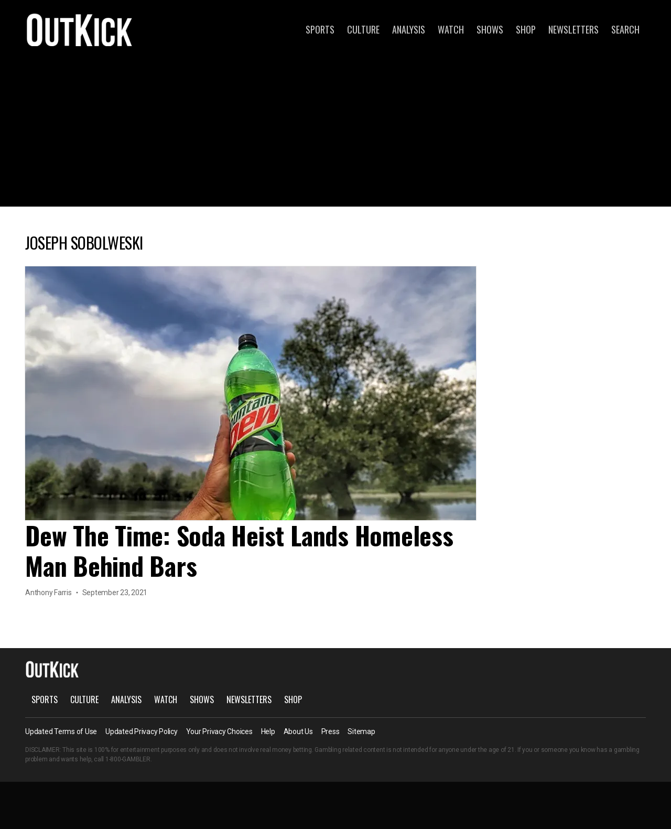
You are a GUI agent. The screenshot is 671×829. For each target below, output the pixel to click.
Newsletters (573, 29)
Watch (451, 29)
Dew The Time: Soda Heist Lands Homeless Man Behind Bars (239, 550)
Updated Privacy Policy (141, 731)
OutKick (79, 29)
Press (330, 731)
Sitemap (361, 731)
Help (268, 731)
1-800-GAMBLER (127, 759)
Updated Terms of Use (61, 731)
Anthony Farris (48, 592)
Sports (320, 29)
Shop (526, 29)
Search (625, 29)
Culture (363, 29)
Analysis (408, 29)
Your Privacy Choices (219, 731)
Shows (490, 29)
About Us (298, 731)
